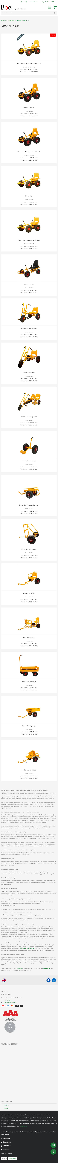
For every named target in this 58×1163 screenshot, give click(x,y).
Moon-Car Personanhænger (29, 505)
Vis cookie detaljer (6, 1154)
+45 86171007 (8, 1000)
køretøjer (19, 968)
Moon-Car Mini (29, 108)
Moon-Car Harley (29, 372)
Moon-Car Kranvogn (29, 461)
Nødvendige (6, 1138)
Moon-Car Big (29, 284)
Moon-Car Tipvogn (29, 726)
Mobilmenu (49, 7)
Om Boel (6, 1105)
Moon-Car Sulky (29, 593)
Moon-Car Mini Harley (29, 328)
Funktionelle (6, 1146)
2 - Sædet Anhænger (29, 770)
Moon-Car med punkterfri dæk (29, 240)
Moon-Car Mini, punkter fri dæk (29, 152)
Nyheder (6, 1108)
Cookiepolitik (23, 1126)
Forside (3, 20)
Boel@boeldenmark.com (30, 2)
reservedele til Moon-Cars (27, 948)
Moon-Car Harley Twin (29, 417)
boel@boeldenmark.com (10, 1002)
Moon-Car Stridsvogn (29, 549)
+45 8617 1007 (49, 2)
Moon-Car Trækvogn (29, 682)
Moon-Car (28, 196)
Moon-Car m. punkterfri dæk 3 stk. (29, 63)
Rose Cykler (46, 968)
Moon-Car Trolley (29, 637)
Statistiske (6, 1149)
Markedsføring (7, 1142)
